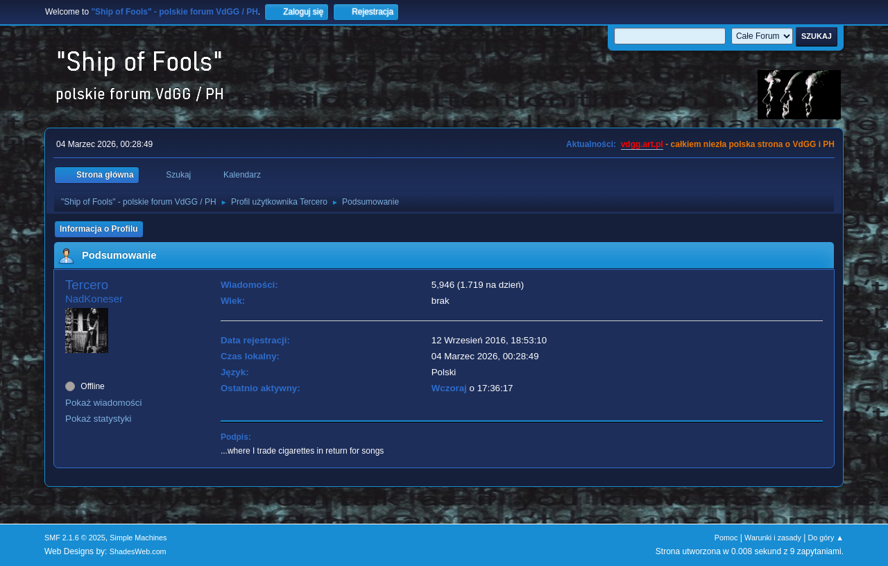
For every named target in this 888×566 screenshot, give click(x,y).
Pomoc (726, 537)
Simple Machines (138, 537)
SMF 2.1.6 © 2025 (74, 537)
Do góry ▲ (826, 537)
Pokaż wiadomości (103, 402)
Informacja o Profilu (99, 229)
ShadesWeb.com (138, 551)
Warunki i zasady (772, 537)
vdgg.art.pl (642, 144)
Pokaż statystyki (98, 418)
